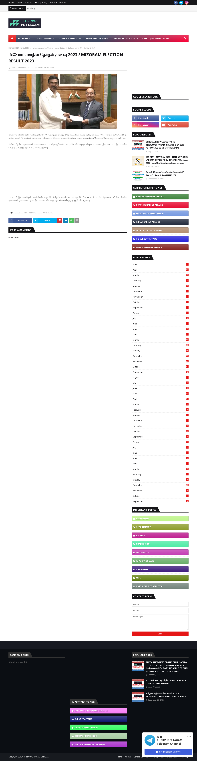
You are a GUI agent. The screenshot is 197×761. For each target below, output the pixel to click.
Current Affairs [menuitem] (43, 38)
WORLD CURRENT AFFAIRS (149, 247)
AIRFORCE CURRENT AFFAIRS (150, 196)
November (161, 296)
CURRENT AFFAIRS (83, 719)
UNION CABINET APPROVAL (149, 586)
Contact (28, 2)
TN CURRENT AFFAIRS (146, 238)
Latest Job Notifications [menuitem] (156, 38)
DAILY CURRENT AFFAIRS (25, 212)
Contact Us (138, 756)
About (19, 2)
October (161, 302)
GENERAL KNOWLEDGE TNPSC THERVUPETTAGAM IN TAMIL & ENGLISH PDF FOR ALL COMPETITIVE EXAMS (165, 144)
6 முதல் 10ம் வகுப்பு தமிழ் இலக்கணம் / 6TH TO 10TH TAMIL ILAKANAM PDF (165, 174)
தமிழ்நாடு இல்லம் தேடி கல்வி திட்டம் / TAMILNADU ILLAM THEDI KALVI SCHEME (166, 695)
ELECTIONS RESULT (23, 48)
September (161, 307)
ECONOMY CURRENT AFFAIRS (150, 213)
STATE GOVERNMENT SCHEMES (89, 744)
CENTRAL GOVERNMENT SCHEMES (91, 710)
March (161, 275)
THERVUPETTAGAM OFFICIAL (36, 756)
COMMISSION (143, 543)
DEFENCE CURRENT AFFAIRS (149, 205)
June (161, 323)
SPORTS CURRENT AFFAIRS (149, 230)
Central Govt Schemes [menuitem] (125, 38)
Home (11, 2)
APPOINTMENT (143, 527)
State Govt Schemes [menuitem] (97, 38)
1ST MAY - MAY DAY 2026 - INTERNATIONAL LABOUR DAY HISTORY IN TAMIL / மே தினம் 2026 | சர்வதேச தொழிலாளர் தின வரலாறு (167, 160)
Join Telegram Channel (168, 751)
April (161, 269)
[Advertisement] (132, 23)
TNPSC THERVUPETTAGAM (22, 67)
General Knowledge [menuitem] (70, 38)
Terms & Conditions (58, 2)
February (161, 280)
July (161, 318)
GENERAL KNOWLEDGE (85, 736)
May (161, 264)
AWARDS (140, 535)
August (161, 313)
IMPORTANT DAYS (145, 560)
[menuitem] (12, 38)
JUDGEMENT (142, 569)
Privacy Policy (41, 2)
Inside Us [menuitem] (23, 38)
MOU (138, 577)
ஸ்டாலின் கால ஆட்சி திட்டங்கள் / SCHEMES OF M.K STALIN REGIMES (166, 682)
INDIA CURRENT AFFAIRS (148, 222)
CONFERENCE (142, 552)
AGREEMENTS (142, 518)
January (161, 286)
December (161, 291)
